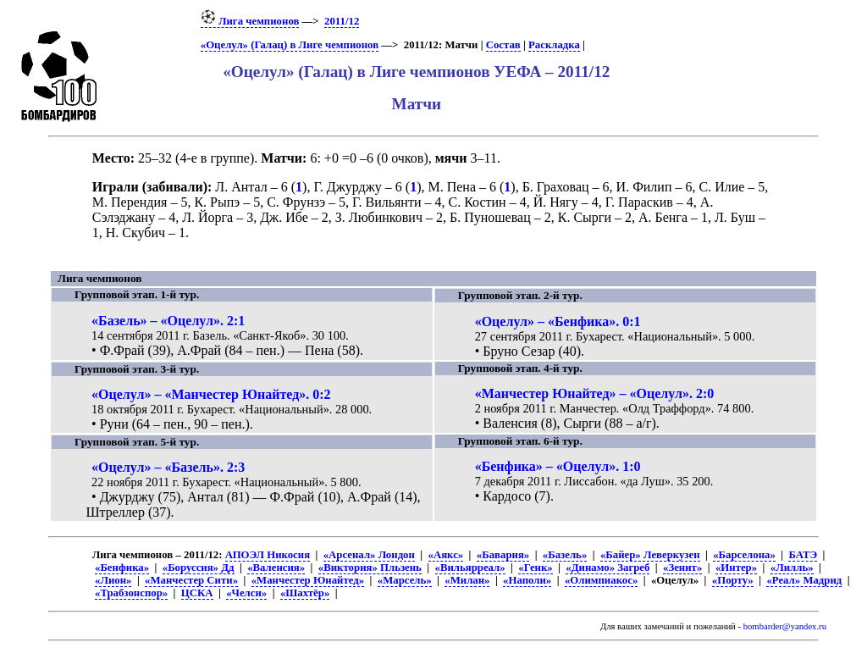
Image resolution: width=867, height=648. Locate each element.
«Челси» (246, 593)
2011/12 (341, 21)
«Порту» (733, 580)
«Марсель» (405, 580)
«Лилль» (792, 567)
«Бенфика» (122, 567)
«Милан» (467, 580)
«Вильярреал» (470, 567)
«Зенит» (682, 567)
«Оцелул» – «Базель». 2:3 (168, 467)
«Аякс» (446, 555)
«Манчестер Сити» (191, 580)
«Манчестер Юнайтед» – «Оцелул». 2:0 (595, 393)
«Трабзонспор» (131, 593)
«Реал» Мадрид (804, 580)
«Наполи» (527, 580)
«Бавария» (503, 555)
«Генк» (535, 567)
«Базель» (565, 555)
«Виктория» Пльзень (370, 567)
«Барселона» (744, 555)
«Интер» (736, 567)
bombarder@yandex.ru (784, 626)
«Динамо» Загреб (607, 567)
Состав (503, 45)
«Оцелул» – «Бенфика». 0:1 (558, 321)
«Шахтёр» (304, 593)
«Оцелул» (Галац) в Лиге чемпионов (289, 45)
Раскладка (554, 45)
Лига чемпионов (250, 21)
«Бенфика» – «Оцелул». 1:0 (558, 466)
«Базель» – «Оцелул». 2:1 (168, 320)
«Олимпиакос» (601, 580)
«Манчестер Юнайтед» (308, 580)
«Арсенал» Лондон (369, 555)
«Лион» (113, 580)
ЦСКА (197, 593)
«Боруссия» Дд (199, 567)
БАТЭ (802, 555)
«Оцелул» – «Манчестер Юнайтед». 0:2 (211, 394)
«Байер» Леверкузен (650, 555)
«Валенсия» (276, 567)
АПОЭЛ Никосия (267, 555)
